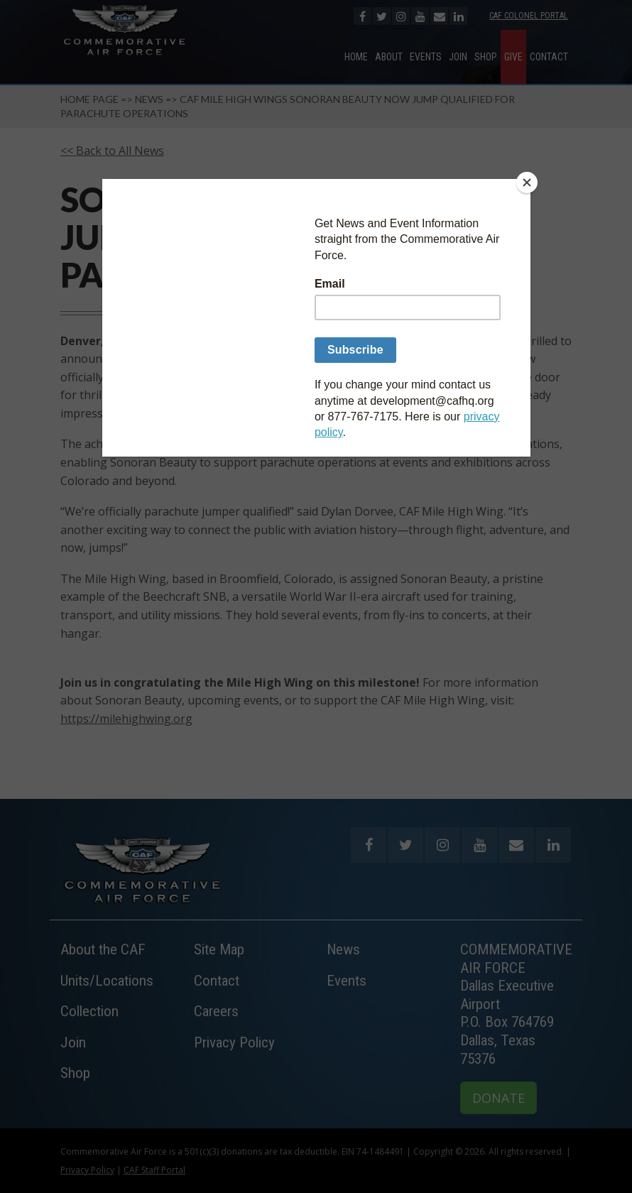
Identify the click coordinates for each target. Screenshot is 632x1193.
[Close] (527, 182)
